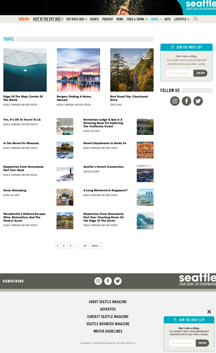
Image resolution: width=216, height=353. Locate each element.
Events (94, 19)
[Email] (180, 73)
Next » (96, 245)
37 (85, 245)
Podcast (107, 19)
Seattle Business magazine (108, 324)
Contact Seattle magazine (108, 316)
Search (196, 19)
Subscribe (13, 281)
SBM (23, 19)
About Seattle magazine (108, 301)
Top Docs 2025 (75, 19)
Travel (154, 19)
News (120, 19)
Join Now (200, 73)
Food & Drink (135, 19)
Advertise (108, 309)
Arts (168, 19)
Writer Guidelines (108, 331)
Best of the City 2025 (46, 19)
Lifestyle (180, 19)
